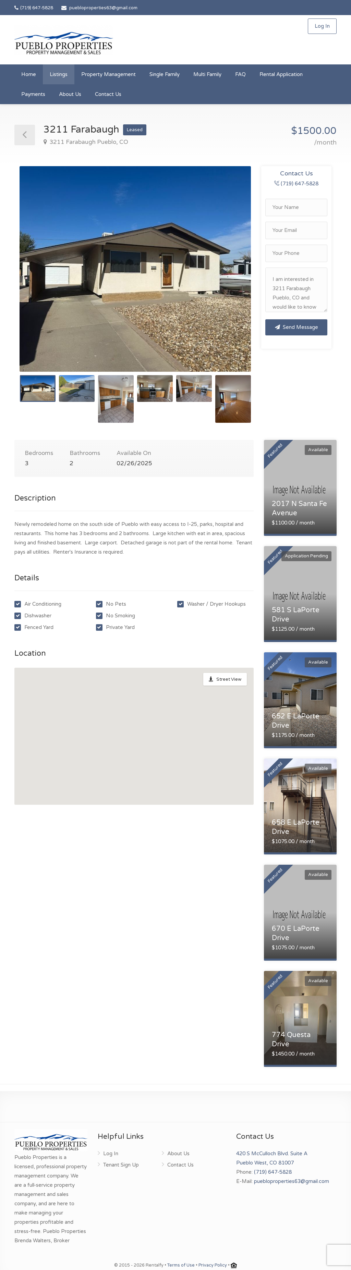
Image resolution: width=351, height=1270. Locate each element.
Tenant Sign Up (121, 1165)
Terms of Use (181, 1265)
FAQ (240, 74)
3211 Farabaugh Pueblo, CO (88, 142)
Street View (228, 679)
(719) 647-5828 (33, 8)
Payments (33, 94)
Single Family (164, 74)
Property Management (108, 74)
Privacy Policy (212, 1265)
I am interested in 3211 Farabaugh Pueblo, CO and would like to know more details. (296, 290)
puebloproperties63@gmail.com (103, 8)
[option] (135, 269)
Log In (322, 26)
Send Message (296, 327)
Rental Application (281, 74)
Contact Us (108, 94)
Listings (59, 74)
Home (28, 74)
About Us (70, 94)
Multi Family (207, 74)
